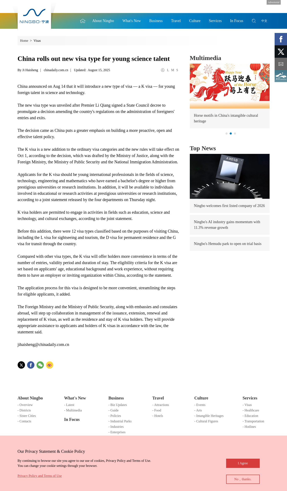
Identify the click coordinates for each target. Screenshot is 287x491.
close (20, 450)
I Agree (243, 463)
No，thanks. (242, 479)
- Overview (25, 405)
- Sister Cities (27, 416)
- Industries (116, 426)
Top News (203, 148)
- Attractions (160, 405)
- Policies (115, 416)
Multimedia (205, 57)
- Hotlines (249, 426)
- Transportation (253, 421)
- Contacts (24, 421)
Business (116, 398)
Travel (158, 398)
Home (82, 21)
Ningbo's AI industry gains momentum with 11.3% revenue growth (227, 225)
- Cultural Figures (206, 421)
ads (281, 76)
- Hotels (157, 416)
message (281, 64)
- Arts (198, 410)
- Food (156, 410)
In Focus (72, 419)
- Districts (24, 410)
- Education (250, 416)
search (254, 21)
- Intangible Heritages (209, 416)
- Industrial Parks (120, 421)
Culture (201, 398)
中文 (264, 20)
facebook (281, 39)
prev (193, 86)
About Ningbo (30, 398)
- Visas (247, 405)
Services (250, 398)
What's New (75, 398)
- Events (200, 405)
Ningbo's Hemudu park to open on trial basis (228, 244)
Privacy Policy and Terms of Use (40, 476)
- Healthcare (251, 410)
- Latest (69, 405)
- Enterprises (117, 432)
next (265, 86)
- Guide (114, 410)
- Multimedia (73, 410)
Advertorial (273, 2)
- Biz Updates (118, 405)
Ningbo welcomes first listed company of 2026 (229, 206)
